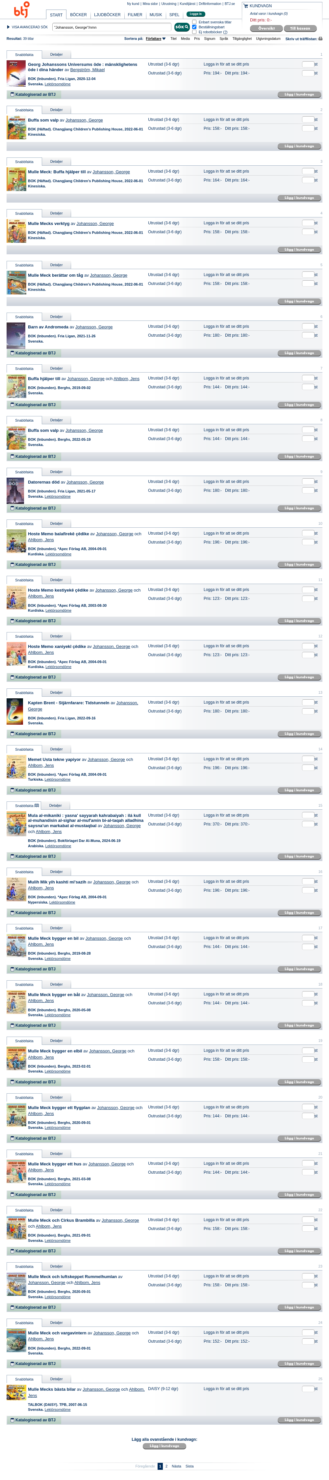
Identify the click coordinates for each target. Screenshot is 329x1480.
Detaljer (56, 54)
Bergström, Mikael (87, 69)
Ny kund (133, 4)
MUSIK (156, 15)
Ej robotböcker (210, 32)
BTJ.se (230, 4)
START (56, 15)
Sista (189, 1466)
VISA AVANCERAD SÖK (30, 27)
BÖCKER (78, 15)
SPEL (174, 15)
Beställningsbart (211, 27)
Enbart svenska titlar (215, 22)
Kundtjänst (187, 4)
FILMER (135, 15)
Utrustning (168, 4)
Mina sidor (150, 4)
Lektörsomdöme (58, 84)
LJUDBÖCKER (107, 15)
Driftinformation (210, 4)
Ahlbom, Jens (126, 378)
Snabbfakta (24, 55)
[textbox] (111, 27)
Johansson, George (84, 120)
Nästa (176, 1466)
